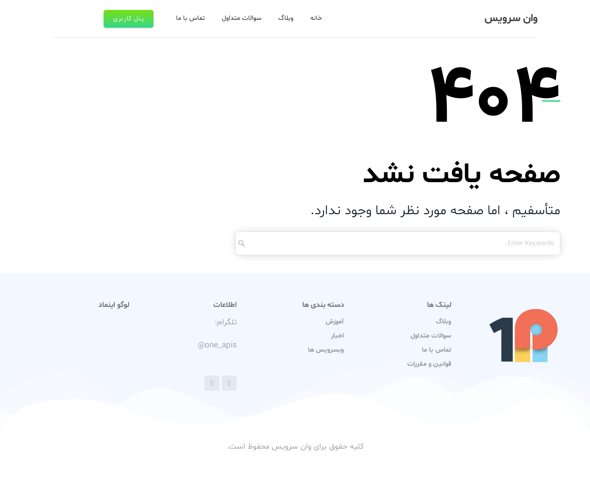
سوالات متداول (241, 18)
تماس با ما (190, 18)
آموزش (335, 321)
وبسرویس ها (326, 349)
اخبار (337, 335)
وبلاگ (285, 18)
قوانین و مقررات (429, 364)
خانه (316, 18)
